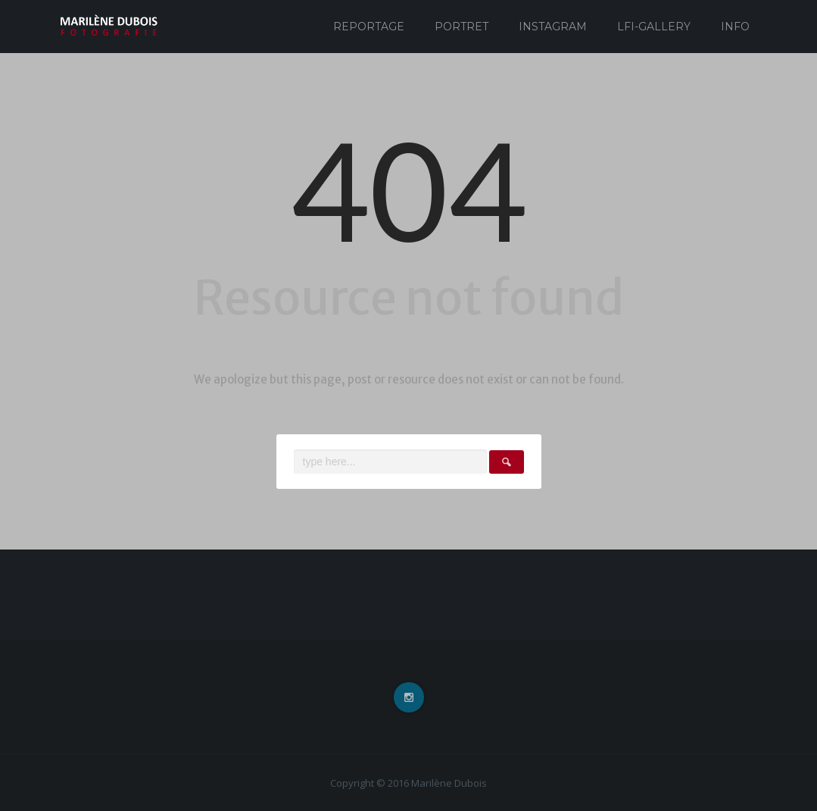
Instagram (553, 26)
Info (735, 26)
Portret (461, 26)
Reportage (368, 26)
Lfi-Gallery (654, 26)
